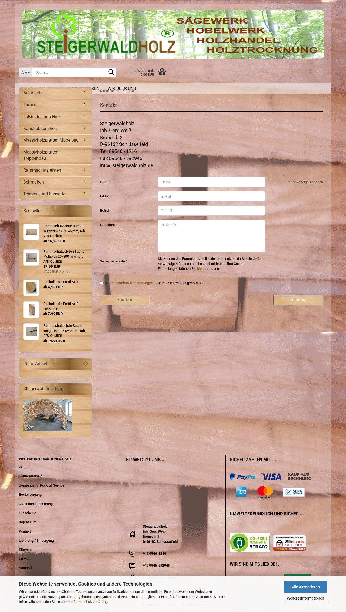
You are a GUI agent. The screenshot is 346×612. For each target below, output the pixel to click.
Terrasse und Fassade (44, 194)
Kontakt (25, 531)
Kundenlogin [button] (287, 6)
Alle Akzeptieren (305, 587)
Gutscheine (27, 513)
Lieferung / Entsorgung (36, 540)
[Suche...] (25, 72)
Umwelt (25, 559)
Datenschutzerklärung (90, 602)
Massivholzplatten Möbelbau (51, 140)
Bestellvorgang (30, 495)
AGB (22, 467)
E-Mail (105, 196)
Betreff (105, 210)
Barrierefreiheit (30, 476)
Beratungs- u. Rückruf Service (41, 485)
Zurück (124, 300)
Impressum (27, 522)
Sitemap (25, 550)
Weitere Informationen (305, 598)
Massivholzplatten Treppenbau (40, 155)
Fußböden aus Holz (42, 116)
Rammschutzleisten (42, 170)
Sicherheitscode (113, 261)
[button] (264, 5)
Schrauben (33, 182)
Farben (29, 104)
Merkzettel (317, 6)
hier (200, 269)
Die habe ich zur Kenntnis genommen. (154, 283)
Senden (298, 300)
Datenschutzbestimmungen (131, 283)
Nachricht (107, 225)
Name (104, 182)
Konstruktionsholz (40, 128)
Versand (25, 568)
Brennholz (32, 92)
